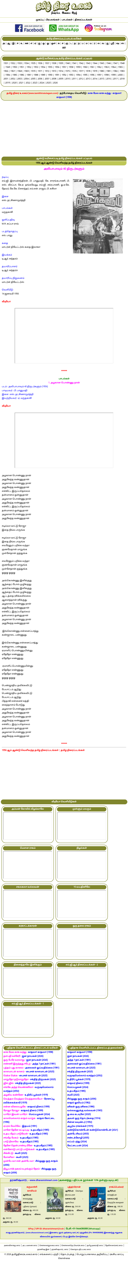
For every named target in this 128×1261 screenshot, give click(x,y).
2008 (54, 79)
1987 (28, 75)
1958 (71, 67)
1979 (94, 71)
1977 (81, 71)
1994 (78, 75)
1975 (67, 71)
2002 (12, 79)
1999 (113, 75)
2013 (88, 79)
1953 (36, 67)
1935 (33, 63)
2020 (14, 83)
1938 (54, 63)
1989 (42, 75)
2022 (28, 83)
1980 (101, 71)
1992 (64, 75)
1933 (19, 63)
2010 (67, 79)
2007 (47, 79)
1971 (40, 71)
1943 (88, 63)
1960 (85, 67)
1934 (26, 63)
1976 (74, 71)
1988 (36, 75)
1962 (99, 67)
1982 (115, 71)
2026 (55, 83)
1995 (85, 75)
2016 (108, 79)
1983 (122, 71)
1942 (81, 63)
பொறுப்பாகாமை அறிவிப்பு (92, 1254)
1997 (99, 75)
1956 (57, 67)
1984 (7, 75)
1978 (88, 71)
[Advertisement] (64, 128)
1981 (108, 71)
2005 (33, 79)
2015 (101, 79)
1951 (21, 67)
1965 (120, 67)
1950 (14, 67)
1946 (108, 63)
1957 (64, 67)
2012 (81, 79)
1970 (33, 71)
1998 (106, 75)
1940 (67, 63)
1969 (26, 71)
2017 (115, 79)
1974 (60, 71)
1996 (92, 75)
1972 (47, 71)
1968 (19, 71)
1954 (42, 67)
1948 (122, 63)
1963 (106, 67)
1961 (92, 67)
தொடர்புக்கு (67, 1254)
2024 (41, 83)
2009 (60, 79)
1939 (60, 63)
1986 (21, 75)
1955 (50, 67)
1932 (12, 63)
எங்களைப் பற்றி (49, 1254)
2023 (34, 83)
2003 (19, 79)
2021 (21, 83)
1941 (74, 63)
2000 (120, 75)
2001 (6, 79)
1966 (6, 71)
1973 (54, 71)
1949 (7, 67)
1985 (14, 75)
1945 (101, 63)
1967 (12, 71)
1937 (47, 63)
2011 (74, 79)
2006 (40, 79)
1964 (113, 67)
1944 (94, 63)
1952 (28, 67)
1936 (40, 63)
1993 (71, 75)
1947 (115, 63)
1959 (78, 67)
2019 (7, 83)
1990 (50, 75)
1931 (6, 63)
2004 (26, 79)
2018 (122, 79)
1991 (57, 75)
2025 (48, 83)
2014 (94, 79)
